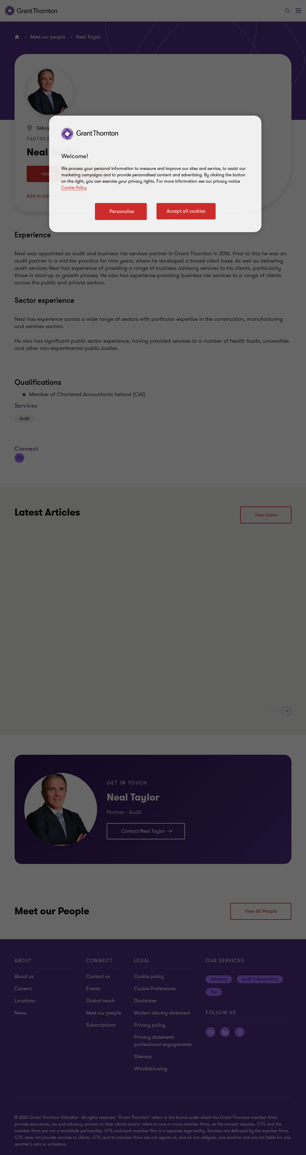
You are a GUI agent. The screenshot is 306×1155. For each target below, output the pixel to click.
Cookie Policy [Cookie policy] (74, 188)
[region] (155, 174)
